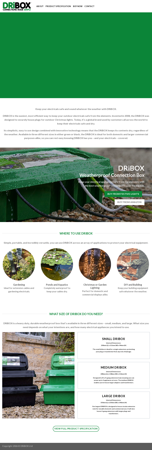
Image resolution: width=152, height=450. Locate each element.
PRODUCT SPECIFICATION (58, 6)
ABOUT (39, 6)
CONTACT (89, 6)
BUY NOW (78, 6)
